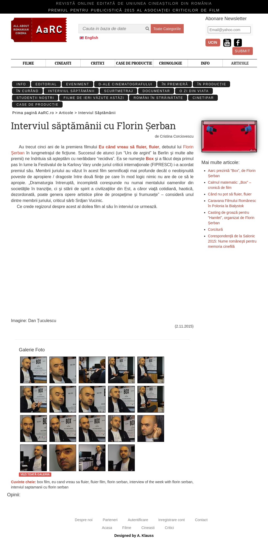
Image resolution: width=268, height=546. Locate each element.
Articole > (68, 113)
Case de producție (37, 104)
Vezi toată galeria (35, 474)
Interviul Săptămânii (71, 91)
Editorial (46, 84)
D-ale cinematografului (126, 84)
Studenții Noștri (35, 98)
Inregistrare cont (171, 520)
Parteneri (110, 520)
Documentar (156, 91)
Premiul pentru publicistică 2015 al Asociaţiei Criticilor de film (134, 10)
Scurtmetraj (118, 91)
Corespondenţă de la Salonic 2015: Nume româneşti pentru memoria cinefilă (232, 241)
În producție (211, 84)
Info (21, 84)
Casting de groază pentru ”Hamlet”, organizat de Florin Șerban (231, 217)
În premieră (175, 84)
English (91, 38)
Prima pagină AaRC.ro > (35, 113)
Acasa (107, 528)
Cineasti (148, 528)
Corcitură (215, 229)
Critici (169, 528)
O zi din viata (194, 91)
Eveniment (77, 84)
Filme (126, 528)
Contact (201, 520)
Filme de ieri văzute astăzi (94, 98)
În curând (27, 91)
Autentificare (138, 520)
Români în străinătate (158, 98)
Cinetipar (203, 98)
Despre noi (84, 520)
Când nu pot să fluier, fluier (230, 194)
